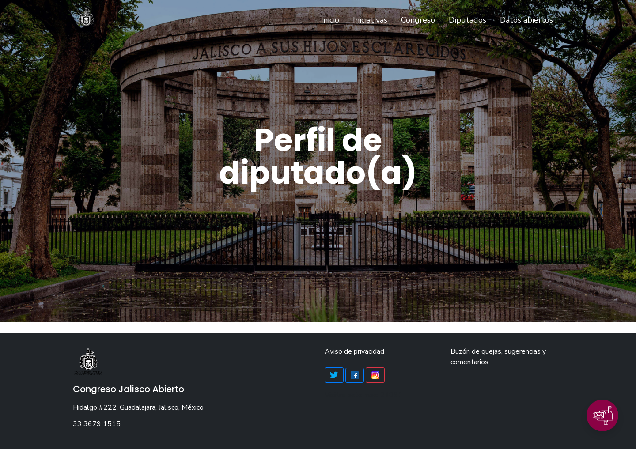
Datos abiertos (526, 20)
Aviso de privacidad (354, 351)
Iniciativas (370, 20)
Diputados (467, 20)
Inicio (332, 19)
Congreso (418, 20)
